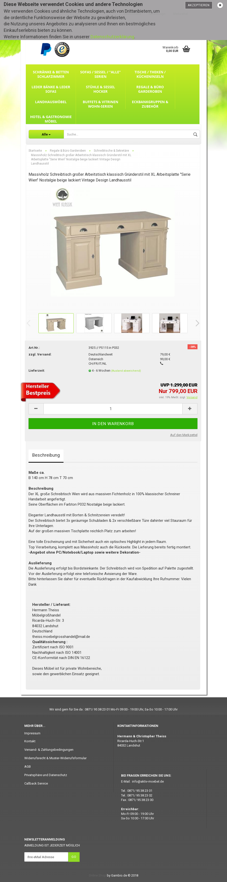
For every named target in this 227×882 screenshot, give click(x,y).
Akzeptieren (199, 5)
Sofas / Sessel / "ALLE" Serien (100, 74)
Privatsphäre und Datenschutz (45, 775)
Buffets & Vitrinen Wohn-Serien (100, 104)
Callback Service (36, 783)
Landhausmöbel (50, 101)
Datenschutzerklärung (112, 36)
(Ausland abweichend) (126, 370)
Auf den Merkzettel (183, 435)
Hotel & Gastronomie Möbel (51, 119)
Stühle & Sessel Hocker (100, 89)
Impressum (32, 733)
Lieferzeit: (37, 370)
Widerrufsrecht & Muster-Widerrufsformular (55, 758)
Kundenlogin (157, 14)
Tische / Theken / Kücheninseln (150, 74)
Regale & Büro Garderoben (150, 89)
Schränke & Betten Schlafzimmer (51, 74)
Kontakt (29, 741)
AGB (27, 766)
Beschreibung (46, 455)
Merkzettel (180, 14)
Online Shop (97, 875)
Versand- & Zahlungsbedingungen (48, 749)
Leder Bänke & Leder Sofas (51, 89)
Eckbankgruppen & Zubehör (150, 104)
